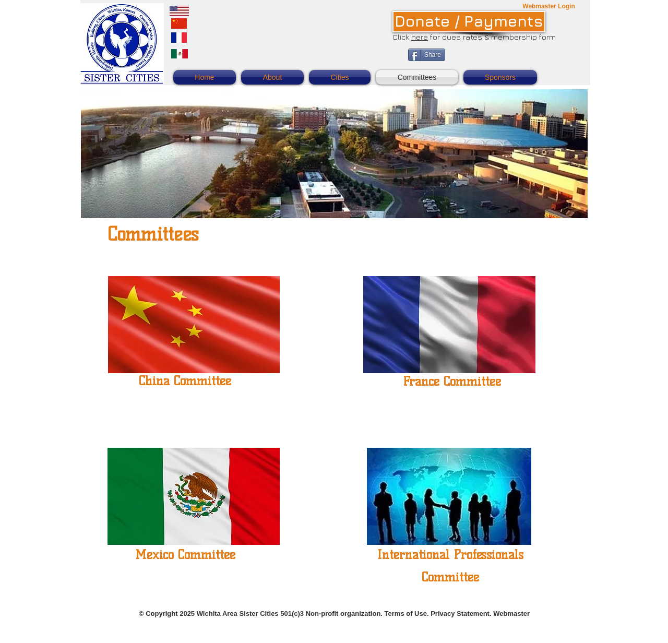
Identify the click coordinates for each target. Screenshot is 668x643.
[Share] (426, 55)
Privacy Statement (460, 613)
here (419, 36)
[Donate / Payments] (468, 21)
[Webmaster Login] (548, 6)
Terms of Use (406, 613)
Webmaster (511, 613)
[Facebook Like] (516, 60)
